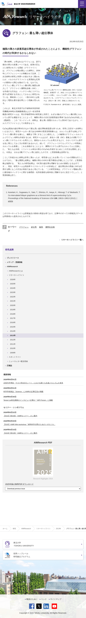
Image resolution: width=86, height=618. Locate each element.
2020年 (13, 305)
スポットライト (15, 357)
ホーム (5, 528)
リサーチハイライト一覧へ (72, 240)
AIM (12, 266)
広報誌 (9, 366)
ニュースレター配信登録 (18, 361)
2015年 (13, 327)
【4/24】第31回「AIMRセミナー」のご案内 (20, 433)
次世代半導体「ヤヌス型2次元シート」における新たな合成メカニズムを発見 (33, 383)
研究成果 (9, 250)
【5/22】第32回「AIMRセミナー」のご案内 (20, 416)
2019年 (13, 310)
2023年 (13, 292)
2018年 (13, 314)
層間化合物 (50, 227)
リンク (44, 599)
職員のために (31, 599)
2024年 (13, 288)
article (10, 201)
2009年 (13, 353)
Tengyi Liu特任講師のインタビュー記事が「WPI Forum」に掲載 (28, 400)
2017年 (13, 318)
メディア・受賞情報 (14, 262)
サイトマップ (55, 599)
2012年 (13, 340)
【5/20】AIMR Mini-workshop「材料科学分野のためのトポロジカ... (29, 424)
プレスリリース (13, 258)
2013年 (13, 335)
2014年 (13, 331)
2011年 (13, 344)
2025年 (13, 284)
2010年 (13, 348)
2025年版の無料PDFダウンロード (19, 484)
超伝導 (34, 227)
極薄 (41, 227)
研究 (14, 528)
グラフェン (23, 227)
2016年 (13, 322)
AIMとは (16, 271)
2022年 (13, 297)
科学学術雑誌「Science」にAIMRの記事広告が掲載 (23, 392)
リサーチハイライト (16, 275)
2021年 (13, 301)
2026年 (13, 279)
